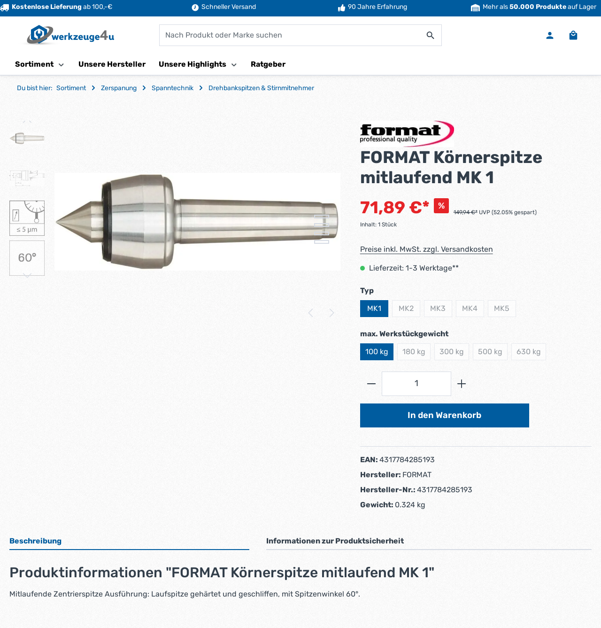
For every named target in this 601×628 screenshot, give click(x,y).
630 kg (531, 353)
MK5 (505, 310)
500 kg (493, 353)
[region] (175, 222)
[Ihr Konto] (550, 35)
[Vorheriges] (311, 313)
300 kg (454, 353)
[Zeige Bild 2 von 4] (321, 225)
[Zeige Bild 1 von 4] (321, 216)
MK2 (409, 310)
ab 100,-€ (56, 7)
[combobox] (289, 35)
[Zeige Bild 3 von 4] (321, 233)
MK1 (374, 308)
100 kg (376, 351)
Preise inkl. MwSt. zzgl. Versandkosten (426, 249)
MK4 (473, 310)
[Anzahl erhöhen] (462, 383)
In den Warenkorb (444, 415)
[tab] (129, 541)
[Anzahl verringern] (371, 383)
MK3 (441, 310)
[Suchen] (431, 35)
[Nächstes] (331, 313)
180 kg (416, 353)
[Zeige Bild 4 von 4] (321, 242)
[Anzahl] (416, 383)
